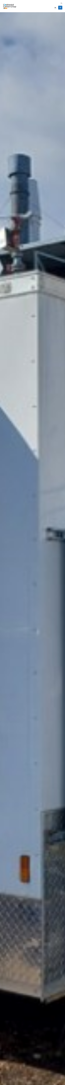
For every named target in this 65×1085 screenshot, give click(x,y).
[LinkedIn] (55, 7)
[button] (61, 3)
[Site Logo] (10, 6)
